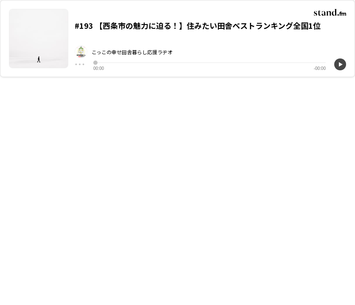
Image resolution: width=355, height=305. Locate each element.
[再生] (340, 64)
